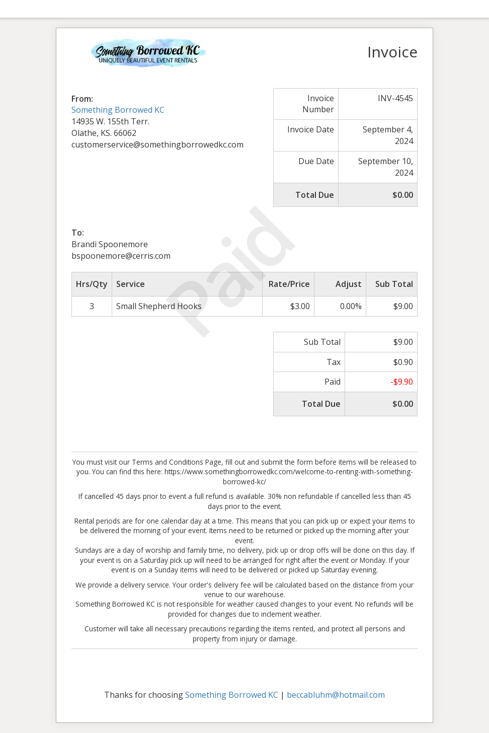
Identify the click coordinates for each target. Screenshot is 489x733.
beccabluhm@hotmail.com (336, 694)
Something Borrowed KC (118, 109)
